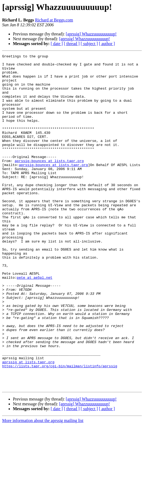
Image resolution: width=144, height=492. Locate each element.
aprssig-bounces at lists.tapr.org (49, 182)
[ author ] (107, 43)
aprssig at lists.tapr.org (28, 423)
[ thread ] (72, 43)
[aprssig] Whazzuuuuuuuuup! (91, 34)
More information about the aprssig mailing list (42, 487)
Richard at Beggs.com (54, 20)
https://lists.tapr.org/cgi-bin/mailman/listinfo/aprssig (59, 428)
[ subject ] (89, 43)
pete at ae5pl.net (35, 322)
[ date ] (57, 43)
